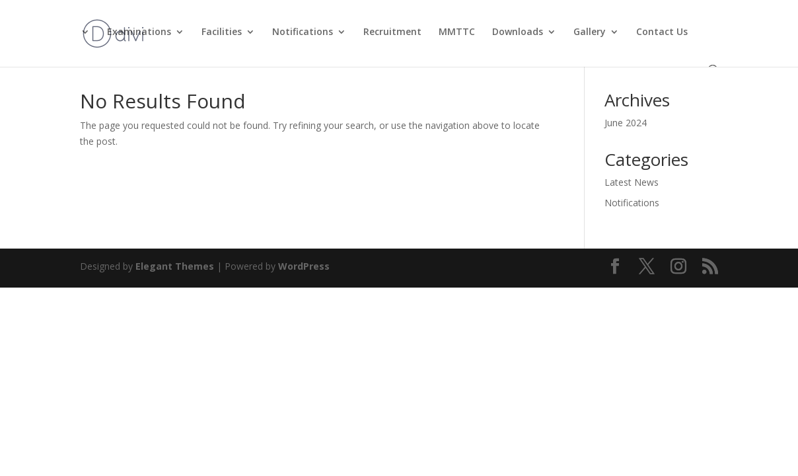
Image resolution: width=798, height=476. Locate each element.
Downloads (517, 32)
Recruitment (392, 32)
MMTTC (457, 32)
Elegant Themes (174, 266)
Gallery (589, 32)
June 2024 (625, 122)
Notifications (302, 32)
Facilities (221, 32)
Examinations (139, 32)
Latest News (631, 182)
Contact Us (662, 32)
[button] (711, 40)
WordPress (304, 266)
